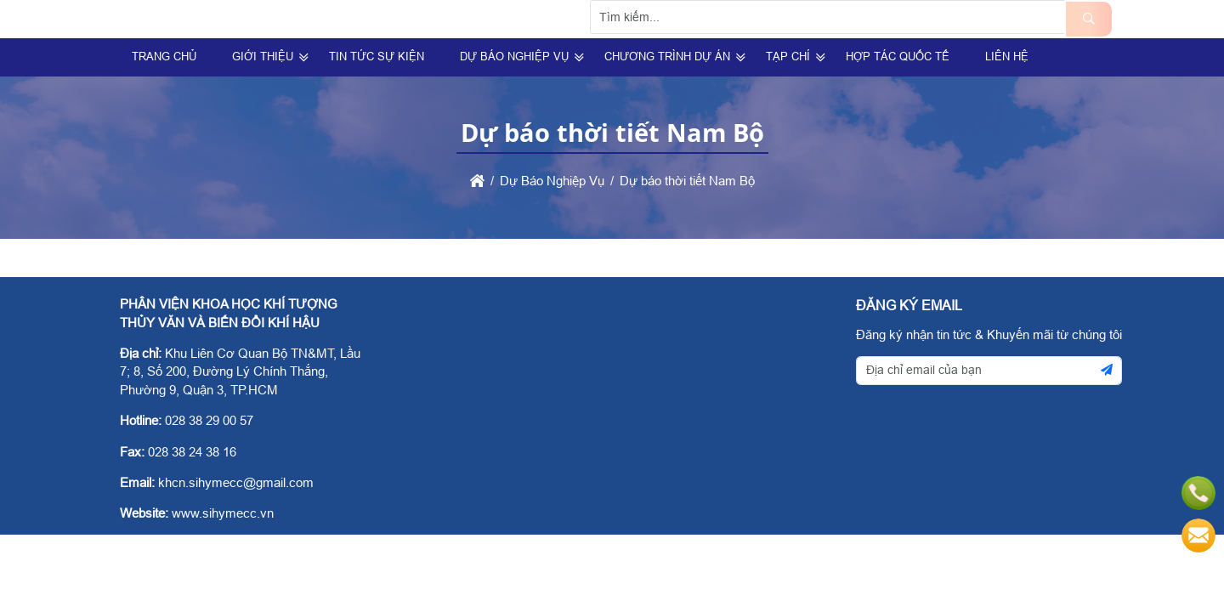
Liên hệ (1006, 98)
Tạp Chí (788, 98)
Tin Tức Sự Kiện (376, 98)
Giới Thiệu (262, 98)
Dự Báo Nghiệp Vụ (514, 98)
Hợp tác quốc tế (897, 98)
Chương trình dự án (667, 98)
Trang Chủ (164, 98)
